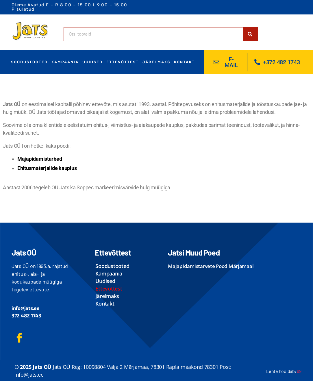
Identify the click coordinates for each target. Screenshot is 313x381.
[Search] (250, 34)
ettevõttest (122, 62)
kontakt (184, 62)
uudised (92, 62)
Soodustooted (29, 62)
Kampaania (65, 62)
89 (299, 371)
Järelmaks (156, 62)
